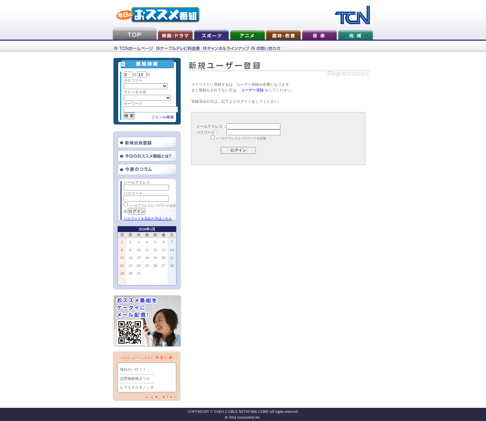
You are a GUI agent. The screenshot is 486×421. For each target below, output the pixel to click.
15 (122, 258)
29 (122, 273)
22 (122, 265)
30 (130, 273)
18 (147, 258)
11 (147, 250)
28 (172, 265)
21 (172, 258)
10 (139, 250)
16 (130, 258)
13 (163, 250)
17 (139, 258)
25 (147, 265)
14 (172, 250)
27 (163, 265)
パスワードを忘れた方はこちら (148, 218)
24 (139, 265)
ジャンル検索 (162, 117)
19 (155, 258)
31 (139, 273)
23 (130, 265)
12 (155, 250)
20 (163, 258)
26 (155, 265)
